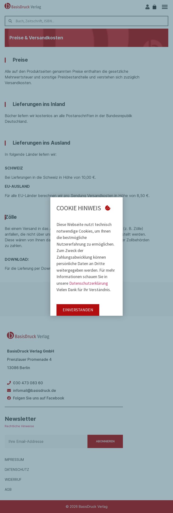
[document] (86, 256)
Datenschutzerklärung (88, 283)
